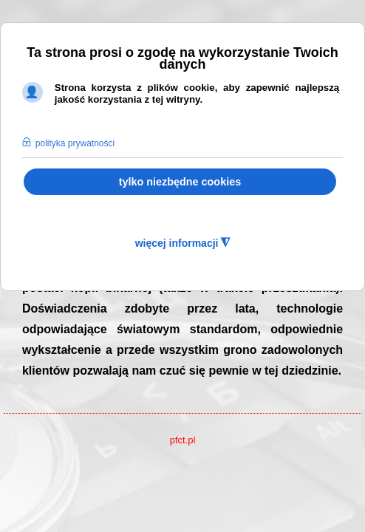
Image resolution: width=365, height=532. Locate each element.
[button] (29, 124)
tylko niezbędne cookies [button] (180, 182)
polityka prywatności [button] (75, 143)
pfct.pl (183, 440)
